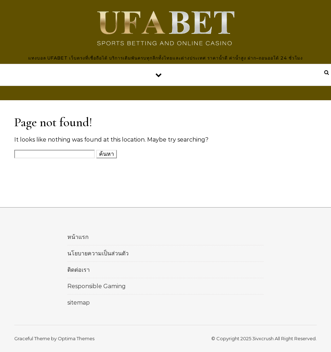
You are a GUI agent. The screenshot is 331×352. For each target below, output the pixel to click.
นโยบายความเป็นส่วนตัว (98, 253)
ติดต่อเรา (78, 269)
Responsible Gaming (96, 286)
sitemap (78, 302)
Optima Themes (76, 338)
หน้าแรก (78, 237)
